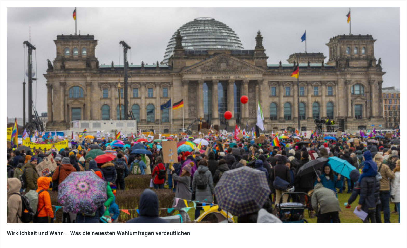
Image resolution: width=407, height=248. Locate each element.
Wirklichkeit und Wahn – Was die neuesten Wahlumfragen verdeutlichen (98, 233)
